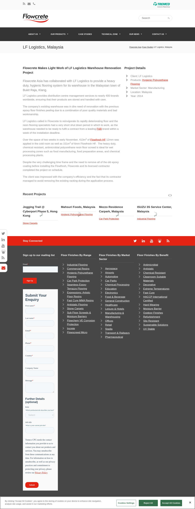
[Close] (190, 502)
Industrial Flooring (146, 218)
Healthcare (111, 304)
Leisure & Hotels (114, 308)
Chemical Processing (117, 284)
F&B (99, 128)
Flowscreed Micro (77, 332)
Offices (109, 320)
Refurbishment (151, 316)
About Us (34, 34)
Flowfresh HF (98, 139)
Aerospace (111, 268)
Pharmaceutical (114, 337)
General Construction (117, 300)
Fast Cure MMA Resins (80, 300)
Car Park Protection (109, 218)
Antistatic (148, 268)
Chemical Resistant (154, 272)
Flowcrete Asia (135, 47)
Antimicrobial (150, 264)
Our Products (59, 34)
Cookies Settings (126, 503)
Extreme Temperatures (156, 288)
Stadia (108, 329)
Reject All (148, 503)
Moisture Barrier (152, 308)
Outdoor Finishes (153, 312)
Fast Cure (149, 292)
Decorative (149, 284)
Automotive (111, 276)
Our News (135, 34)
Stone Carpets (30, 223)
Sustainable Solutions (155, 324)
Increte (71, 328)
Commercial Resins (78, 268)
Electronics (111, 292)
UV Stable (149, 329)
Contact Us (159, 34)
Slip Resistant (151, 320)
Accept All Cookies (171, 503)
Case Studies (85, 34)
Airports (109, 272)
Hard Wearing (151, 304)
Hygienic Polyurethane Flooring (77, 214)
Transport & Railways (117, 332)
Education (111, 288)
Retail (108, 324)
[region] (97, 503)
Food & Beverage (115, 296)
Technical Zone (111, 34)
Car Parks (111, 280)
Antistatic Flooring (77, 304)
